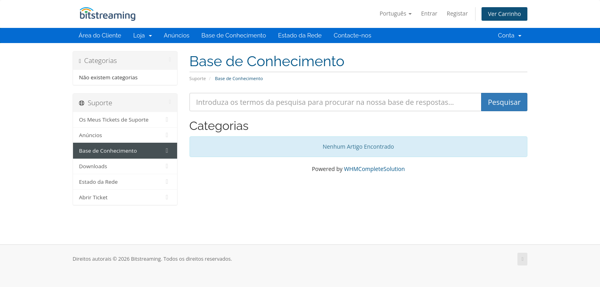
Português (395, 13)
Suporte (197, 78)
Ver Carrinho (504, 14)
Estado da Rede (300, 35)
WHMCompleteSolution (374, 169)
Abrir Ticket (125, 197)
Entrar (429, 13)
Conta (509, 35)
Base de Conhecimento (233, 35)
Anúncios (176, 35)
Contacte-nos (352, 35)
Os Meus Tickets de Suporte (125, 119)
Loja (142, 35)
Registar (457, 13)
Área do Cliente (100, 35)
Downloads (125, 166)
